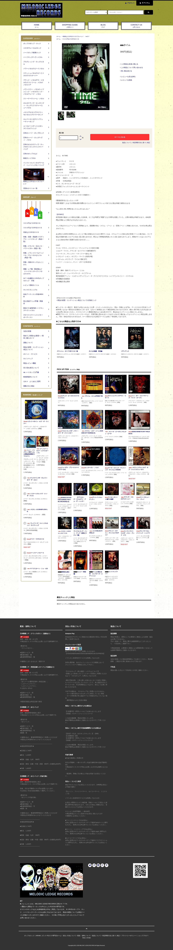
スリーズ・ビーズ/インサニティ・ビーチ (115, 432)
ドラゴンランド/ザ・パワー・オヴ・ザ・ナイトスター (68, 432)
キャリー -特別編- (80, 573)
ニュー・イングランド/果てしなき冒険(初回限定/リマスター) (29, 453)
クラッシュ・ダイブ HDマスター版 (67, 351)
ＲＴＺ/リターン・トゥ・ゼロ (37, 568)
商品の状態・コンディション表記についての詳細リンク (77, 300)
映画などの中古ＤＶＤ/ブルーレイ (73, 36)
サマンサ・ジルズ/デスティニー (127, 498)
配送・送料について (83, 935)
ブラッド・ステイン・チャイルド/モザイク (112, 533)
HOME (36, 26)
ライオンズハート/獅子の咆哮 (111, 498)
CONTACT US (136, 26)
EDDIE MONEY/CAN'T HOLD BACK (139, 432)
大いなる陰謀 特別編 (95, 351)
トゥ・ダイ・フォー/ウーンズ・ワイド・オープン (138, 397)
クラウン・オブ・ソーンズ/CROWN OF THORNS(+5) (92, 432)
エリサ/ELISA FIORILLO (95, 532)
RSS (83, 938)
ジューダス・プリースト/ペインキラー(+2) (68, 468)
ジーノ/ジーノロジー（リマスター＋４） (42, 451)
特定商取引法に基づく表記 (141, 142)
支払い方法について (69, 935)
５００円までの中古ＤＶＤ (71, 39)
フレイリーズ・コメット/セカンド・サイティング (37, 524)
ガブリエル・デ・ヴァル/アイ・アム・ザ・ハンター (80, 499)
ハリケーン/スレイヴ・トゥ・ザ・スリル (37, 494)
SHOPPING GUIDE (69, 26)
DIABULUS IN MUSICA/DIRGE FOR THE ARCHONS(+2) (64, 499)
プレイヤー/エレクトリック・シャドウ (143, 532)
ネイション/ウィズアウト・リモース (115, 397)
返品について (126, 142)
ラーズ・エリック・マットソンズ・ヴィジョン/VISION (115, 469)
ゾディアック (125, 351)
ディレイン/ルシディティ (95, 498)
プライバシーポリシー (128, 935)
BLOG (103, 26)
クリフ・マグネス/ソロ (35, 539)
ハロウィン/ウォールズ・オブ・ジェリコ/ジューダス (138, 468)
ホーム (59, 36)
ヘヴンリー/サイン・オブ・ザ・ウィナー (36, 422)
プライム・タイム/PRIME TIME (92, 397)
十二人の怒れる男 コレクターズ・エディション (96, 574)
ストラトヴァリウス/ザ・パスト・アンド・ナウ (127, 533)
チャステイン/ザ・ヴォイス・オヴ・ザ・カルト (37, 479)
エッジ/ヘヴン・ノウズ (89, 467)
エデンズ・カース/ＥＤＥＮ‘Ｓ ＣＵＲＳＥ (69, 397)
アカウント (131, 3)
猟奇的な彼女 (63, 572)
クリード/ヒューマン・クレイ (142, 498)
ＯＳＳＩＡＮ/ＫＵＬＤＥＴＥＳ (64, 532)
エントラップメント (111, 572)
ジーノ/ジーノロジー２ (35, 553)
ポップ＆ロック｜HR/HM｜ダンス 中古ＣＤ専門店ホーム (42, 935)
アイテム (144, 3)
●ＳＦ (88, 36)
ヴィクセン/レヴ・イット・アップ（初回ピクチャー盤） (80, 533)
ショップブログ (142, 935)
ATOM (89, 938)
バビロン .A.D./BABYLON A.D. (37, 510)
